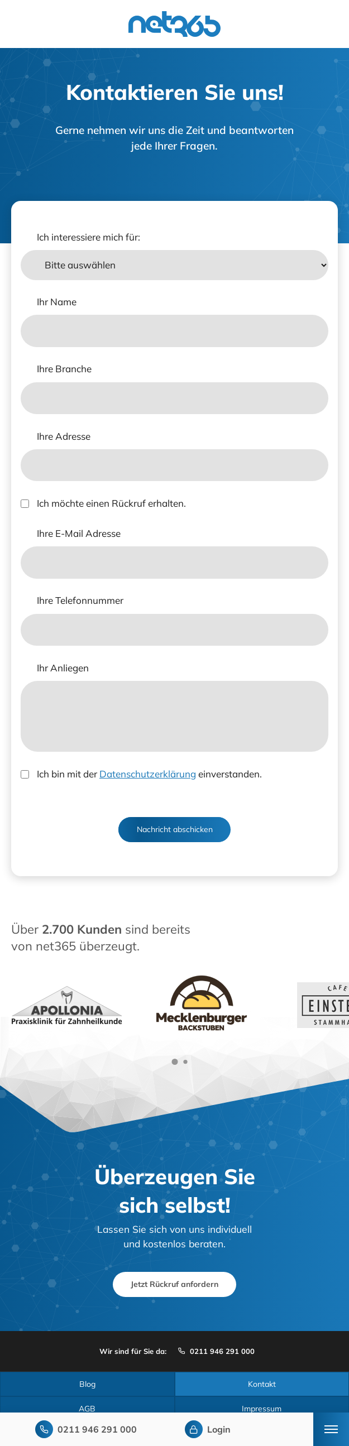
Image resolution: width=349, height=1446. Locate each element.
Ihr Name (57, 302)
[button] (174, 1062)
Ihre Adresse (63, 436)
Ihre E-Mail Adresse (79, 533)
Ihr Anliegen (63, 668)
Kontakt (262, 1384)
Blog (87, 1384)
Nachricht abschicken (175, 829)
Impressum (261, 1409)
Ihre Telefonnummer (80, 600)
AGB (87, 1409)
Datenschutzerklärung (147, 774)
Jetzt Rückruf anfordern (174, 1284)
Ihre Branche (64, 368)
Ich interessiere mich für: (88, 237)
